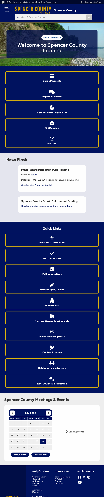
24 (43, 309)
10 (43, 297)
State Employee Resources (76, 451)
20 (18, 309)
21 (24, 309)
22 (30, 309)
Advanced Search (76, 432)
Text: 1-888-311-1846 (26, 451)
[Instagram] (88, 344)
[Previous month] (12, 280)
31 (43, 315)
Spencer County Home (52, 30)
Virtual (22, 138)
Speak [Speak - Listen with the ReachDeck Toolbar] (75, 484)
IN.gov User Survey (76, 427)
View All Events (41, 322)
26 (12, 315)
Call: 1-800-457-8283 (26, 447)
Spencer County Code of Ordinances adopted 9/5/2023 (39, 348)
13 (18, 303)
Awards (26, 490)
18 (49, 303)
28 (24, 315)
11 (49, 297)
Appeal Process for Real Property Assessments (40, 377)
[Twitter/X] (84, 344)
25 (49, 309)
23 (37, 309)
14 (24, 303)
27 (18, 315)
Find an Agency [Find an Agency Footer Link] (26, 442)
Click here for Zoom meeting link (25, 152)
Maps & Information (26, 466)
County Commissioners (39, 369)
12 (12, 303)
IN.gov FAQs (76, 447)
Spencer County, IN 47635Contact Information (62, 347)
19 (12, 309)
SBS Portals (37, 403)
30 (37, 315)
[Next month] (48, 280)
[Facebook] (79, 344)
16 (37, 303)
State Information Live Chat (26, 427)
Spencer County (58, 9)
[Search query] (87, 9)
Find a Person (26, 437)
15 (30, 303)
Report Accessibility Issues (76, 476)
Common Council (40, 364)
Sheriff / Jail (37, 398)
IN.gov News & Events (26, 471)
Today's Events (20, 322)
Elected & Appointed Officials (37, 392)
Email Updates (26, 475)
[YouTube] (80, 350)
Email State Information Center (26, 432)
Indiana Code (26, 480)
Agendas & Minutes (37, 358)
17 (43, 303)
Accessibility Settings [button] (76, 471)
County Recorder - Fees (40, 384)
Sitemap (76, 442)
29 (30, 315)
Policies (75, 437)
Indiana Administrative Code (26, 485)
